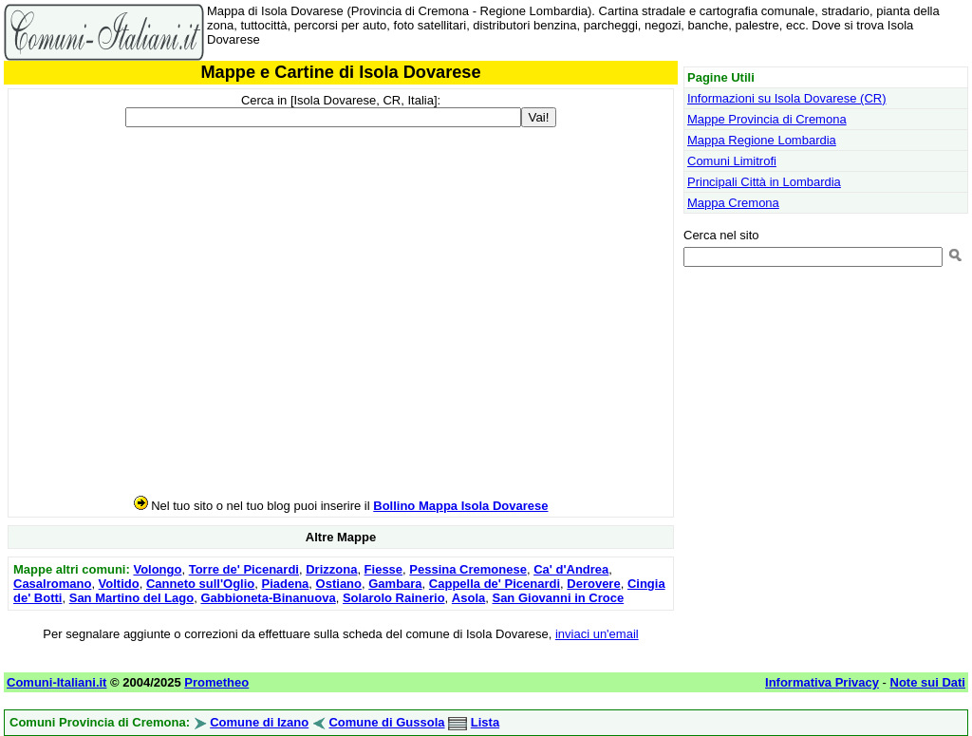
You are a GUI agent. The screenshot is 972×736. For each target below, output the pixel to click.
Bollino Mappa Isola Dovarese (460, 506)
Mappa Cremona (733, 203)
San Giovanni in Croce (558, 598)
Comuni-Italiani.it (56, 682)
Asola (468, 598)
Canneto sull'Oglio (200, 583)
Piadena (285, 583)
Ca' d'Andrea (570, 569)
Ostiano (339, 583)
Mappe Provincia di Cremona (767, 119)
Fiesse (383, 569)
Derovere (593, 583)
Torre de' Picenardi (244, 569)
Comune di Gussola (386, 722)
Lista (485, 722)
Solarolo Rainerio (394, 598)
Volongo (157, 569)
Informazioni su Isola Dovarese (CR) (787, 98)
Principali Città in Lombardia (764, 182)
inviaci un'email (597, 634)
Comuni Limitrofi (731, 161)
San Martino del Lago (131, 598)
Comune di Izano (259, 722)
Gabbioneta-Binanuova (267, 598)
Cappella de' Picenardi (494, 583)
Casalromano (52, 583)
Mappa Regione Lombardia (761, 140)
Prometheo (216, 682)
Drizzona (331, 569)
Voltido (119, 583)
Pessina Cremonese (468, 569)
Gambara (394, 583)
